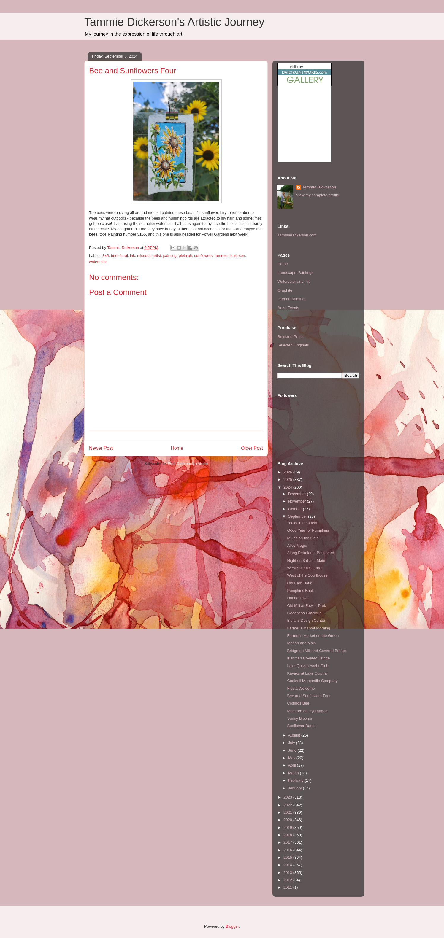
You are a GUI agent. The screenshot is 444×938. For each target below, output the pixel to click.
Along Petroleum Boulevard (310, 553)
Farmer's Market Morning (308, 628)
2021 (288, 812)
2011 (288, 887)
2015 (288, 857)
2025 (288, 479)
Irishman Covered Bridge (308, 658)
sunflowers (203, 255)
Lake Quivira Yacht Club (307, 666)
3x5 (106, 255)
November (297, 501)
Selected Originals (293, 345)
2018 (288, 835)
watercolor (98, 262)
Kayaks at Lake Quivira (307, 673)
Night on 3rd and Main (306, 560)
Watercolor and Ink (294, 281)
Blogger (232, 926)
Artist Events (288, 308)
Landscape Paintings (295, 272)
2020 (288, 820)
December (297, 494)
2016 (288, 850)
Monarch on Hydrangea (307, 711)
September (298, 516)
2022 (288, 805)
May (292, 758)
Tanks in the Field (302, 523)
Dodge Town (297, 598)
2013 (288, 872)
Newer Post (101, 448)
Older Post (252, 448)
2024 (288, 487)
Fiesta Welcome (301, 688)
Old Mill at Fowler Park (306, 605)
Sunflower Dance (301, 726)
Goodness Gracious (304, 613)
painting (170, 255)
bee (114, 255)
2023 (288, 797)
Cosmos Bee (298, 703)
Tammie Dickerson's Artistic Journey (174, 22)
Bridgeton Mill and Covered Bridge (316, 650)
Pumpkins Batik (300, 590)
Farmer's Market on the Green (313, 635)
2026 (288, 472)
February (296, 780)
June (293, 750)
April (292, 765)
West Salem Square (304, 568)
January (295, 788)
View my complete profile (317, 195)
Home (177, 448)
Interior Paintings (292, 299)
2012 (288, 880)
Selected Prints (290, 336)
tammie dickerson (230, 255)
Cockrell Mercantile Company (312, 680)
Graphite (285, 290)
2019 (288, 827)
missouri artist (149, 255)
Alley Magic (297, 545)
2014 (288, 865)
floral (124, 255)
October (295, 509)
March (294, 773)
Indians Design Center (306, 620)
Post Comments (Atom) (188, 463)
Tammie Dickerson (319, 187)
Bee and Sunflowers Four (309, 696)
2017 (288, 842)
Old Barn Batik (299, 583)
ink (132, 255)
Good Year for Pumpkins (308, 530)
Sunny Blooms (299, 718)
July (292, 742)
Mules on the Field (302, 538)
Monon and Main (301, 643)
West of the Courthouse (307, 575)
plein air (185, 255)
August (294, 735)
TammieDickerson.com (297, 235)
